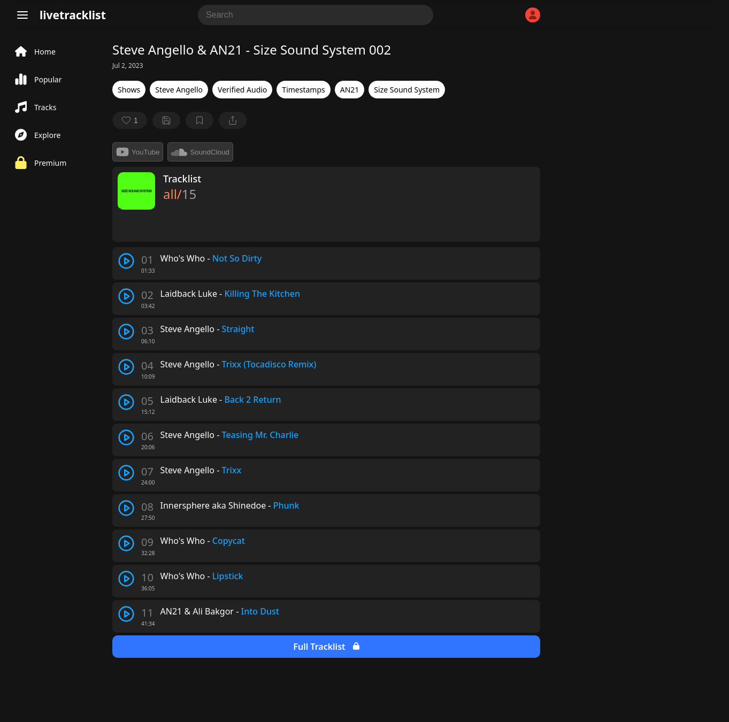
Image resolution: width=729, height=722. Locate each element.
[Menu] (22, 15)
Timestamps (303, 90)
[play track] (126, 261)
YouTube (137, 151)
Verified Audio (242, 90)
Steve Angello (179, 90)
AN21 (349, 90)
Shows (129, 90)
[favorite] (129, 120)
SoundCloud (200, 152)
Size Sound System (407, 90)
